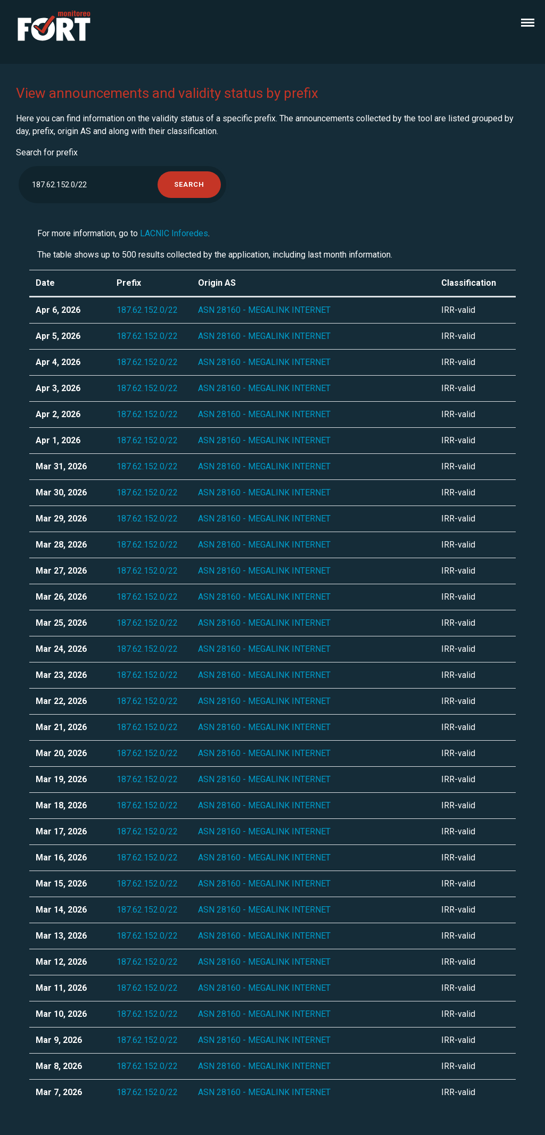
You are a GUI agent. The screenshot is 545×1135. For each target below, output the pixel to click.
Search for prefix (47, 152)
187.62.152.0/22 (147, 310)
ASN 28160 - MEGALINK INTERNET (264, 310)
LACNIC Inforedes (174, 233)
